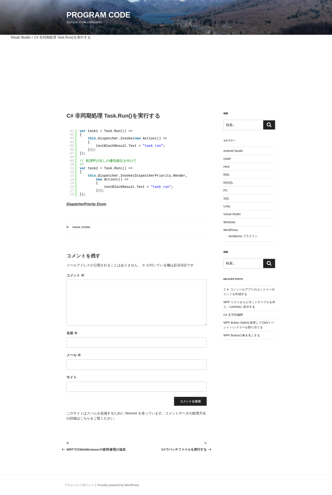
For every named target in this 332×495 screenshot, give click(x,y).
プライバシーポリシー (79, 485)
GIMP (227, 159)
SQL (226, 198)
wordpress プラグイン (243, 236)
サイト (71, 377)
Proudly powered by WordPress (118, 485)
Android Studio (233, 151)
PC (225, 190)
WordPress (230, 230)
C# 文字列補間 (233, 314)
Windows (229, 222)
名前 (71, 333)
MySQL (228, 182)
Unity (226, 206)
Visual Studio (81, 227)
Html (226, 166)
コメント (75, 275)
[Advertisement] (166, 71)
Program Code (98, 15)
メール (73, 355)
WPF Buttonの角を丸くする (241, 335)
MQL (226, 174)
